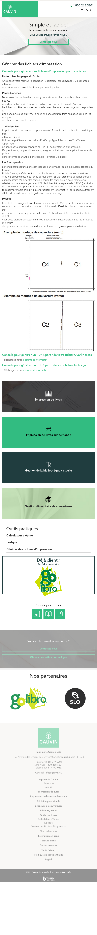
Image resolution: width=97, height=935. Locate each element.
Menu (86, 10)
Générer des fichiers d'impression (29, 549)
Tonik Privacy (48, 857)
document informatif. (35, 360)
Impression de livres (48, 799)
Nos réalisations (48, 838)
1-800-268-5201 (54, 772)
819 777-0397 (55, 774)
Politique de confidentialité (48, 862)
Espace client (48, 847)
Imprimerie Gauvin (48, 786)
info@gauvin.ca (53, 779)
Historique (48, 790)
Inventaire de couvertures (48, 813)
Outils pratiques (22, 529)
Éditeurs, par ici (48, 817)
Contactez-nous (49, 42)
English (49, 866)
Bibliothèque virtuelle (48, 808)
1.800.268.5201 (83, 5)
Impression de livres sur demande (48, 803)
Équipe (48, 794)
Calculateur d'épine (19, 535)
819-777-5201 (54, 769)
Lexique (11, 542)
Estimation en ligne (48, 843)
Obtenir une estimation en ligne (48, 659)
